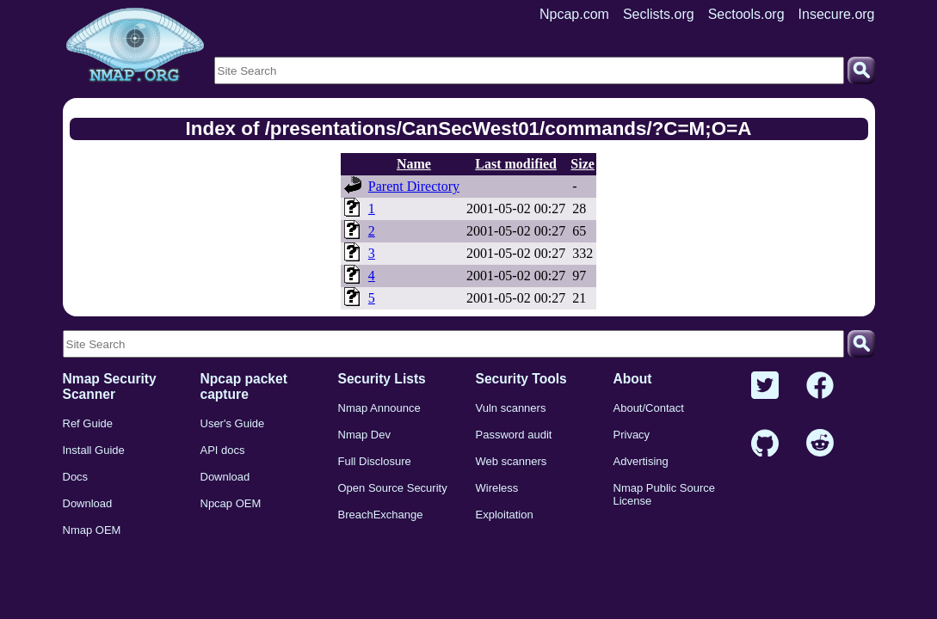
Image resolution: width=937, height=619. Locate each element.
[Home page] (135, 45)
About (632, 378)
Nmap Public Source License (664, 494)
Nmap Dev (364, 434)
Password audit (514, 434)
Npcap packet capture (243, 386)
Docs (76, 476)
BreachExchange (380, 514)
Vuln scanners (511, 407)
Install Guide (94, 450)
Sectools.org (746, 14)
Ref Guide (88, 423)
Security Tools (521, 378)
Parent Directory (413, 186)
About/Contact (648, 407)
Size (582, 163)
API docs (222, 450)
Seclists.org (658, 14)
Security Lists (382, 378)
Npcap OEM (231, 503)
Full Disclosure (374, 461)
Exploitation (504, 514)
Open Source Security (392, 487)
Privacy (631, 434)
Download (88, 503)
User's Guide (232, 423)
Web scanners (511, 461)
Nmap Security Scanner (110, 386)
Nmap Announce (379, 407)
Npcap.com (574, 14)
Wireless (497, 487)
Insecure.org (836, 14)
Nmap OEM (92, 530)
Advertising (641, 461)
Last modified (516, 163)
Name (414, 163)
